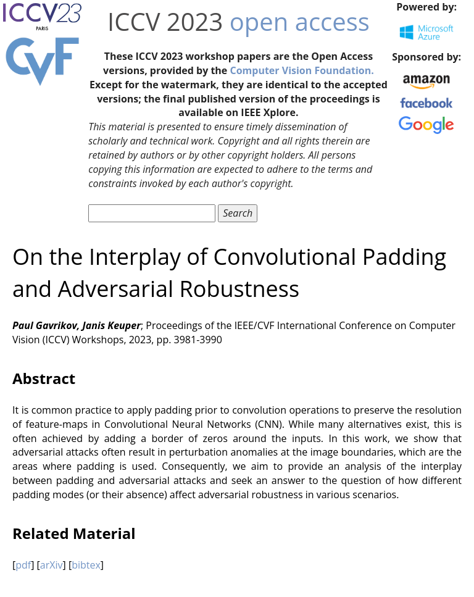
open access (300, 21)
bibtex (86, 565)
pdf (23, 565)
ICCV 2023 (165, 21)
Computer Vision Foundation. (301, 70)
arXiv (51, 565)
